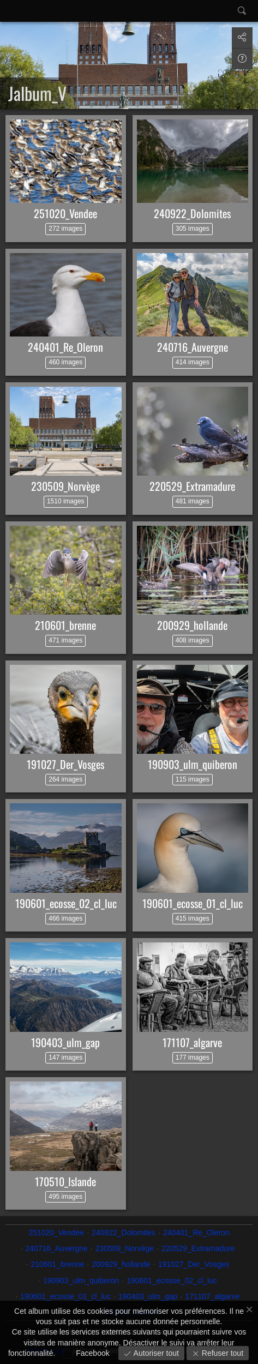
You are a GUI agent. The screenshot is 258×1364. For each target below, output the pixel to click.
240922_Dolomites (192, 213)
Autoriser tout (155, 1353)
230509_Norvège (65, 486)
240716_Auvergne (192, 347)
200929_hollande (192, 625)
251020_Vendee (65, 213)
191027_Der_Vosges (65, 764)
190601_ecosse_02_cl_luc (66, 903)
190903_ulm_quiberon (192, 764)
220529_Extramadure (192, 486)
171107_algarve (192, 1042)
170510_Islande (65, 1181)
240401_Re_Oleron (65, 347)
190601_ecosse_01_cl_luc (192, 903)
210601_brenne (65, 625)
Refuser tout (221, 1353)
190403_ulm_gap (65, 1042)
